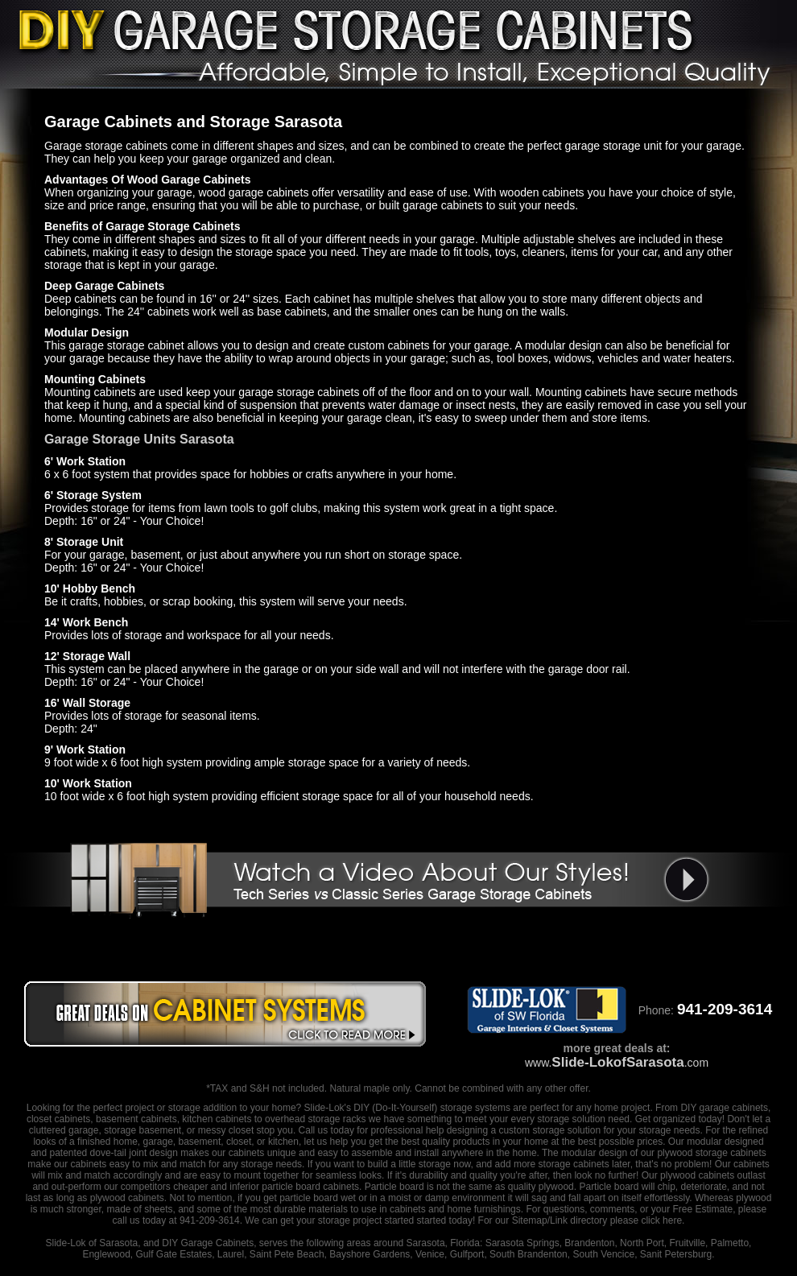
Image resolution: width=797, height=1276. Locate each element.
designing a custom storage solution (524, 1130)
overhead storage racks (315, 1119)
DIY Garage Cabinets (208, 1243)
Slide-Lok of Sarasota (92, 1243)
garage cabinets (734, 1107)
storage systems (475, 1107)
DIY (361, 1107)
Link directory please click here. (617, 1220)
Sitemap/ (529, 1220)
